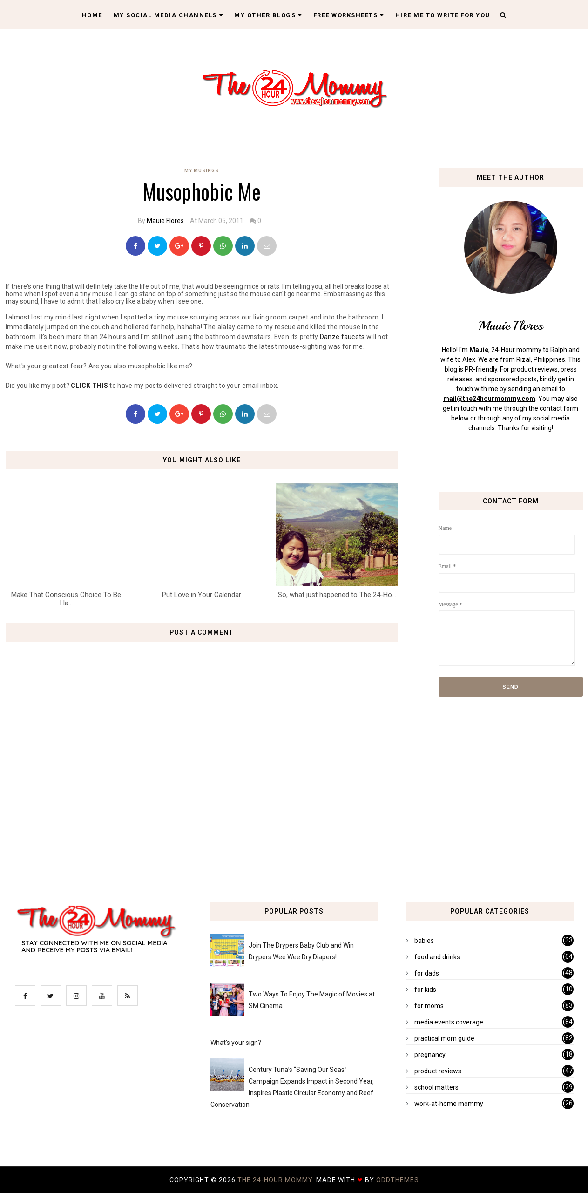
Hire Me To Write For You (442, 15)
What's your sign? (235, 1042)
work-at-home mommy (448, 1103)
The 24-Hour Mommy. (276, 1180)
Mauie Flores (165, 220)
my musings (201, 170)
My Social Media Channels (168, 15)
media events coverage (448, 1022)
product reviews (437, 1071)
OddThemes (397, 1180)
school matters (436, 1087)
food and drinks (437, 957)
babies (424, 940)
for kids (425, 989)
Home (92, 15)
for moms (429, 1006)
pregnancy (430, 1054)
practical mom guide (444, 1038)
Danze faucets (342, 336)
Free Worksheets (348, 15)
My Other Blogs (268, 15)
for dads (426, 973)
